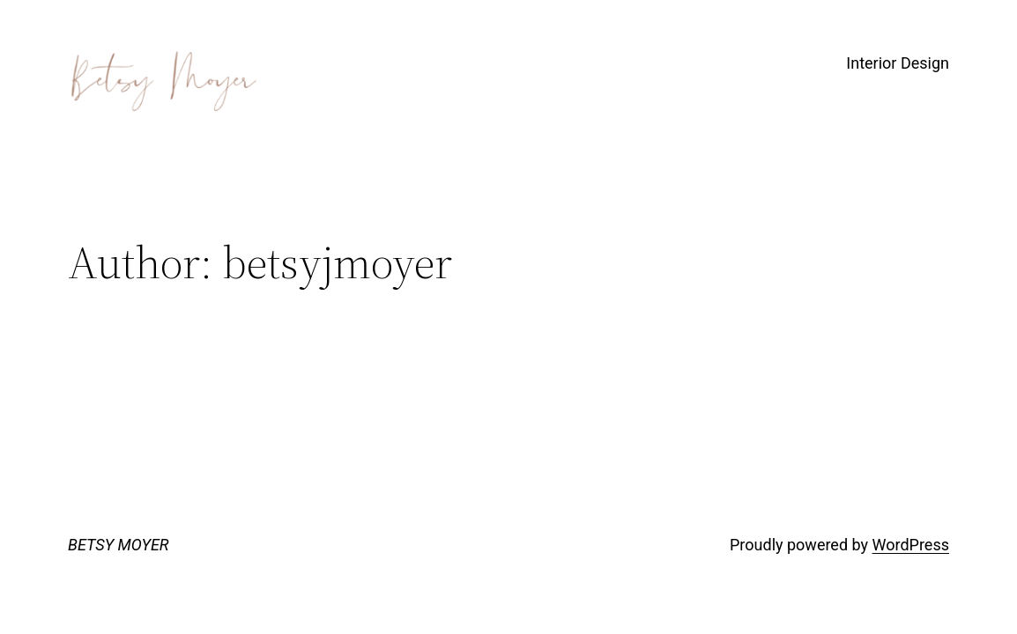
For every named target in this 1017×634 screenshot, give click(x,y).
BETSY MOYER (118, 544)
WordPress (910, 544)
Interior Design (897, 63)
